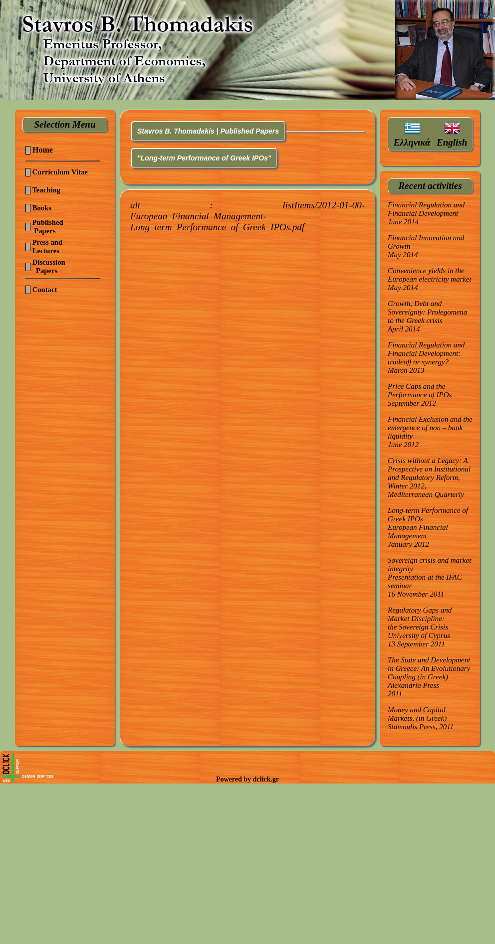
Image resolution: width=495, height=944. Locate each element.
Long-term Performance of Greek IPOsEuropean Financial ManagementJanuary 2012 (428, 527)
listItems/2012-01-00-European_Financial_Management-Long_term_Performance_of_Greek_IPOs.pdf (247, 216)
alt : (247, 216)
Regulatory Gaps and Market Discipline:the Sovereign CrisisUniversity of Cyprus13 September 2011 (420, 627)
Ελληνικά (412, 142)
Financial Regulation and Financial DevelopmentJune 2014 (426, 213)
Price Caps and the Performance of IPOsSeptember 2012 (420, 394)
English (452, 142)
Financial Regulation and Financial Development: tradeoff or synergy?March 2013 (426, 357)
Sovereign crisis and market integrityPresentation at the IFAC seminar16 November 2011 (429, 577)
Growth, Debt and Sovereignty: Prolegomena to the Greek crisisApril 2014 (427, 316)
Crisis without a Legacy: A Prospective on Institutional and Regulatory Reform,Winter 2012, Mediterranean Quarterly (429, 477)
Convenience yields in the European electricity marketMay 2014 (430, 279)
